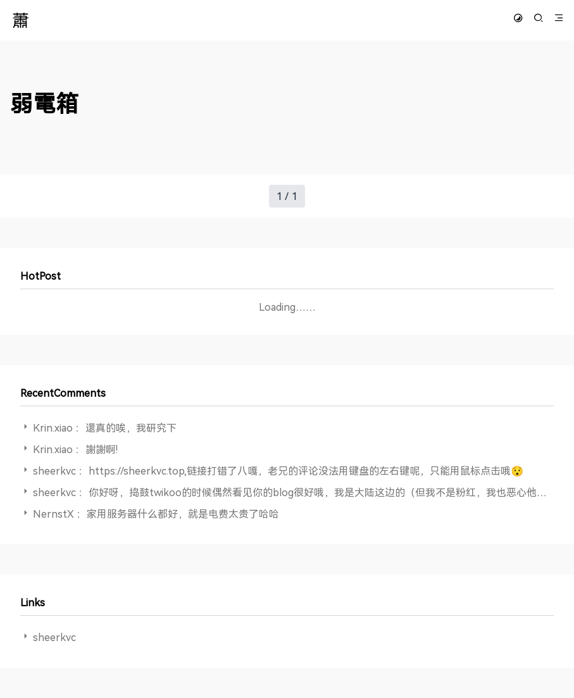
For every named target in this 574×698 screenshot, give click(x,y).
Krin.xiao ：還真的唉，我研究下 (105, 428)
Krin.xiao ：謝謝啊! (75, 449)
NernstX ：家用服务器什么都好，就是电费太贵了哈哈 (156, 514)
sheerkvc (54, 637)
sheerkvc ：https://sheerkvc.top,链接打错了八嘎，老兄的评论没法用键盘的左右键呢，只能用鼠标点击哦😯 (278, 471)
